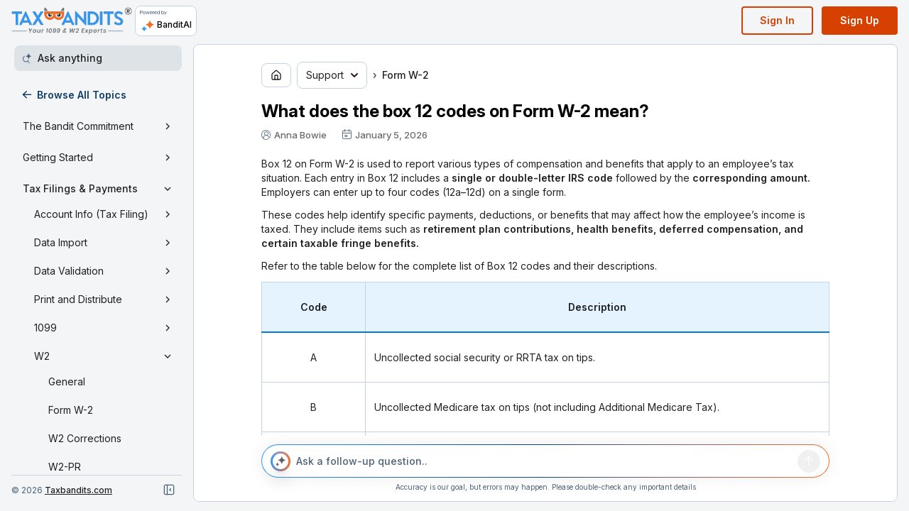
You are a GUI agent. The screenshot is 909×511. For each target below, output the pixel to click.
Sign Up (859, 20)
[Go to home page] (276, 75)
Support (332, 75)
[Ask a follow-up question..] (544, 461)
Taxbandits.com (78, 490)
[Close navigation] (169, 489)
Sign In (777, 20)
